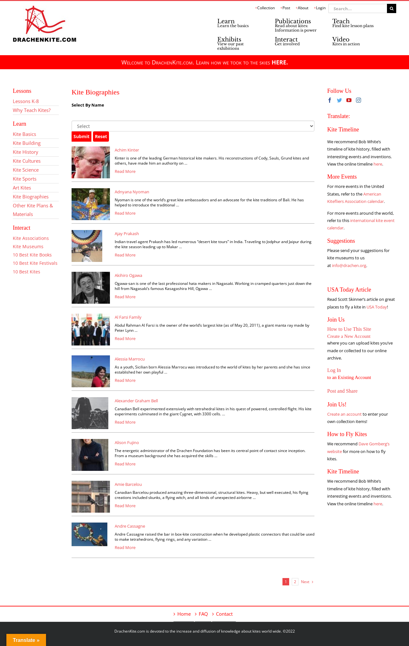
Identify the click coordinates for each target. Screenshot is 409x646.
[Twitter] (339, 100)
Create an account (344, 414)
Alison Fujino (127, 442)
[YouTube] (348, 100)
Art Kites (22, 187)
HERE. (280, 62)
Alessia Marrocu (130, 359)
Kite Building (27, 143)
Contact (224, 614)
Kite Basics (24, 134)
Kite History (25, 152)
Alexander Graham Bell (136, 401)
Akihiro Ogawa (128, 275)
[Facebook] (329, 100)
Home (184, 614)
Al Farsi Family (128, 317)
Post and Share (342, 391)
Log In (334, 370)
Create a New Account (348, 336)
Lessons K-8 (26, 101)
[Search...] (357, 8)
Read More (125, 171)
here (378, 164)
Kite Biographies (31, 196)
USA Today (377, 307)
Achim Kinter (127, 150)
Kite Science (26, 170)
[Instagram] (358, 100)
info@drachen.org (349, 265)
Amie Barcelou (128, 484)
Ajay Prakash (127, 233)
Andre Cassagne (130, 526)
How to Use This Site (349, 329)
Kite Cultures (27, 161)
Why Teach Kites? (31, 110)
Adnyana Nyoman (132, 192)
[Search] (391, 8)
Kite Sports (24, 178)
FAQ (203, 614)
